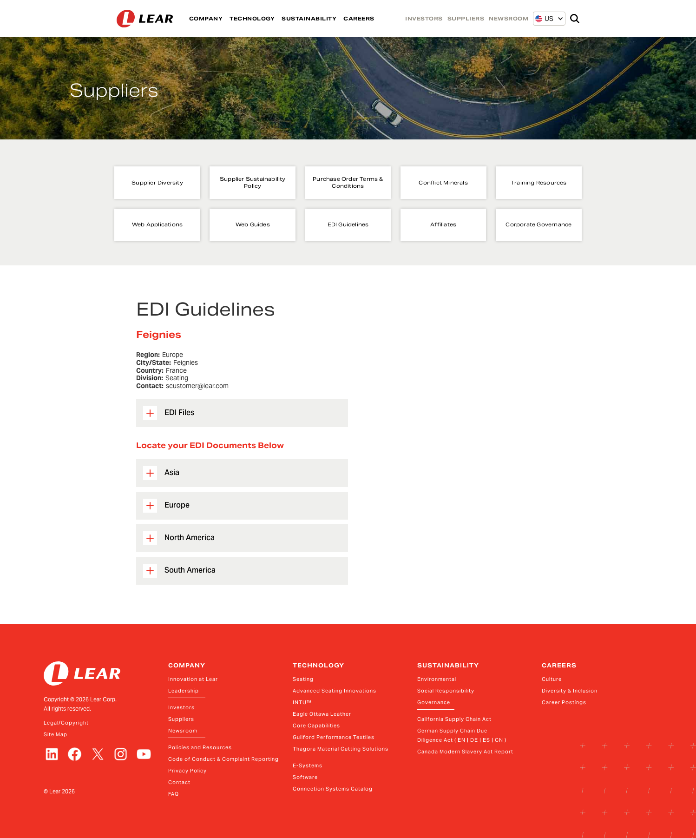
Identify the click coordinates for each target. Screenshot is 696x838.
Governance (433, 702)
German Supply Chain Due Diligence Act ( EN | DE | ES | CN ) (461, 735)
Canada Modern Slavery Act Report (465, 751)
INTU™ (302, 702)
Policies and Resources (200, 747)
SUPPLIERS (466, 18)
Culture (552, 679)
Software (305, 777)
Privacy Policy (187, 770)
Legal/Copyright (66, 722)
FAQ (173, 794)
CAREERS (358, 18)
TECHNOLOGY (252, 18)
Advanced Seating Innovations (334, 690)
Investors (181, 707)
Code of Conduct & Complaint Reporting (223, 759)
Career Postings (564, 702)
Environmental (436, 679)
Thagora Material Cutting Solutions (340, 749)
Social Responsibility (445, 690)
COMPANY (206, 18)
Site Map (55, 734)
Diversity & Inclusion (570, 690)
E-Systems (307, 765)
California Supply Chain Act (454, 719)
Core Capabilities (316, 725)
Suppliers (181, 719)
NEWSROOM (508, 18)
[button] (544, 18)
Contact (179, 782)
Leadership (183, 690)
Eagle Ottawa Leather (322, 714)
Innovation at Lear (193, 679)
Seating (303, 679)
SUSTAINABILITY (309, 18)
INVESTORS (424, 18)
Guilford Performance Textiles (333, 737)
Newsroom (182, 730)
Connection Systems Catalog (333, 788)
